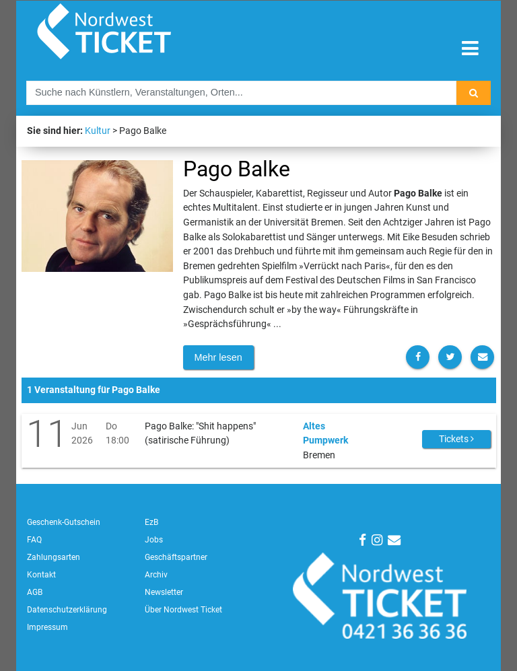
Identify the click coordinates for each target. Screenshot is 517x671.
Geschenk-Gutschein (63, 522)
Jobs (154, 539)
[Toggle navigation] (470, 49)
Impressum (47, 627)
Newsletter (164, 592)
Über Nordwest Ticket (183, 609)
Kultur (97, 131)
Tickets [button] (456, 438)
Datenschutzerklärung (67, 609)
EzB (151, 522)
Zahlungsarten (53, 557)
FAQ (34, 539)
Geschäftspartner (176, 557)
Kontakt (41, 574)
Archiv (156, 574)
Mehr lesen (218, 357)
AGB (34, 592)
